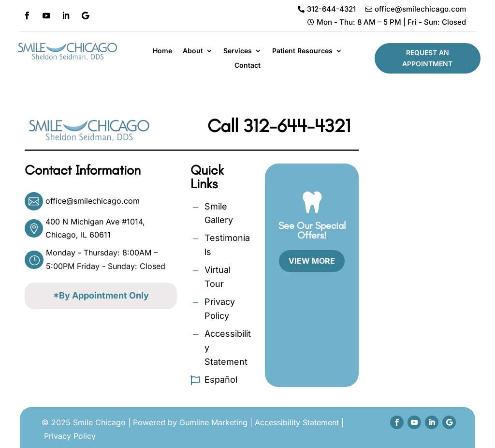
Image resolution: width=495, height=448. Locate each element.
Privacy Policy (70, 436)
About (193, 51)
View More (312, 261)
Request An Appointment (427, 58)
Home (162, 51)
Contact (247, 65)
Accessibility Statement (297, 422)
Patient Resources (302, 51)
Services (237, 51)
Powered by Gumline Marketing (190, 422)
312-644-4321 (296, 126)
